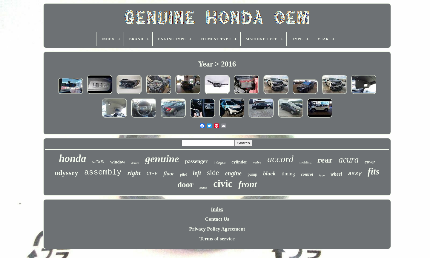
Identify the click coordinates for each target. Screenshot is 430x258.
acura (349, 159)
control (307, 174)
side (213, 173)
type (322, 175)
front (247, 184)
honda (72, 158)
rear (325, 159)
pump (252, 174)
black (269, 173)
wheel (336, 174)
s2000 (98, 161)
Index (217, 209)
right (134, 173)
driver (135, 163)
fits (374, 171)
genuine (162, 158)
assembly (103, 172)
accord (280, 159)
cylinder (239, 162)
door (185, 184)
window (117, 162)
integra (220, 162)
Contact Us (217, 219)
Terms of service (217, 239)
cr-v (152, 173)
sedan (203, 187)
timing (288, 174)
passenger (196, 161)
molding (305, 162)
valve (257, 162)
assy (355, 173)
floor (168, 174)
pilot (183, 174)
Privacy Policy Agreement (217, 229)
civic (222, 183)
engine (233, 173)
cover (370, 161)
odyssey (66, 173)
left (197, 173)
